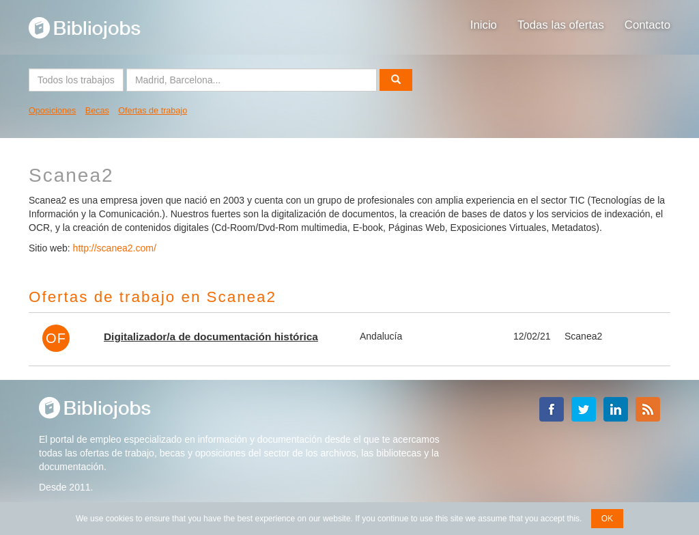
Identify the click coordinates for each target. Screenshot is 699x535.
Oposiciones (52, 110)
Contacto (647, 24)
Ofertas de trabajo (152, 110)
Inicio (483, 24)
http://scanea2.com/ (114, 248)
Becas (97, 110)
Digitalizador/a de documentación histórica (211, 336)
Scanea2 (583, 336)
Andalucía (381, 336)
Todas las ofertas (560, 24)
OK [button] (607, 518)
